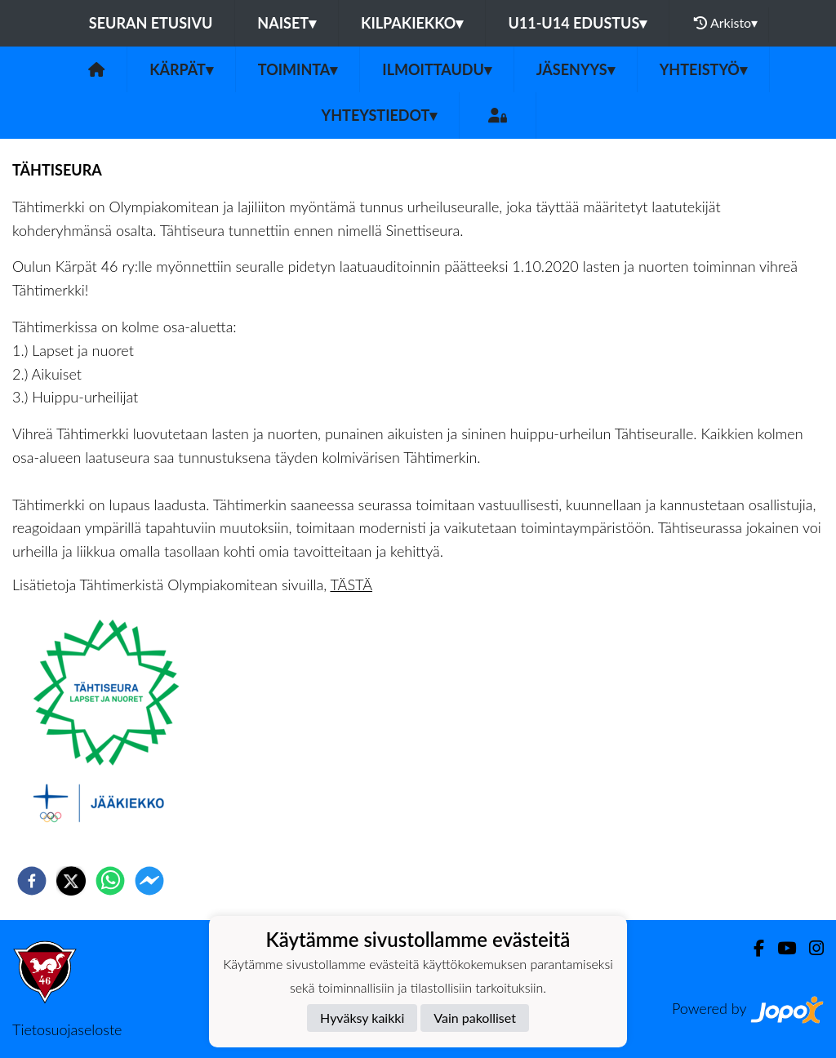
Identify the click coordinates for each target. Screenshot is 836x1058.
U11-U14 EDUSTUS (577, 23)
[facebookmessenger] (149, 881)
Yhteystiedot (380, 115)
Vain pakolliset (475, 1017)
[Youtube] (780, 948)
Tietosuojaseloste (67, 1029)
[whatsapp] (110, 881)
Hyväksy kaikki (362, 1017)
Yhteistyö (703, 69)
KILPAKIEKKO (412, 23)
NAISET (286, 23)
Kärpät (181, 69)
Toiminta (298, 69)
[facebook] (32, 881)
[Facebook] (752, 948)
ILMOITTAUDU (436, 69)
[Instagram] (810, 948)
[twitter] (71, 881)
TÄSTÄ (351, 584)
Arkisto (726, 23)
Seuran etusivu (151, 23)
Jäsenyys (575, 69)
